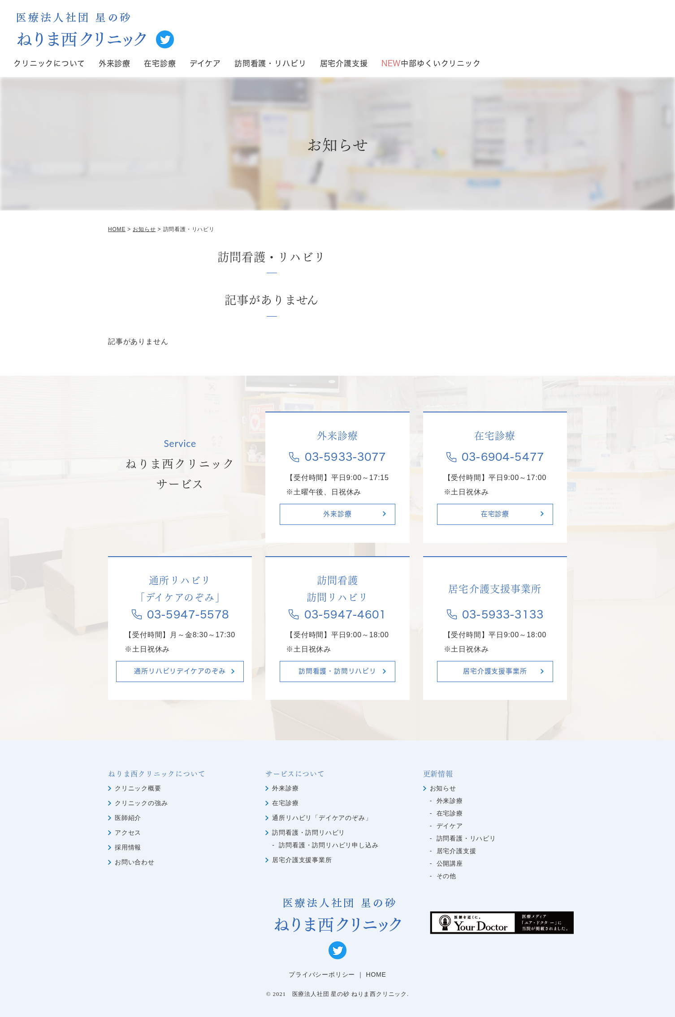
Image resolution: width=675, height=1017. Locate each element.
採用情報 (128, 847)
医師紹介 (128, 817)
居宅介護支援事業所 (495, 671)
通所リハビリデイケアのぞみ (179, 671)
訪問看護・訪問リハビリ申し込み (328, 845)
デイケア (205, 63)
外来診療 (114, 63)
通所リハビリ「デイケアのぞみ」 (322, 817)
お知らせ (443, 788)
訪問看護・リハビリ (270, 63)
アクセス (128, 832)
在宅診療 (160, 63)
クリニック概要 (138, 788)
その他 (446, 876)
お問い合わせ (135, 862)
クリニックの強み (141, 803)
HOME (376, 974)
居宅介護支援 (344, 63)
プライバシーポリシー (322, 974)
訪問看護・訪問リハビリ (337, 671)
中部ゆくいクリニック (431, 63)
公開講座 (450, 863)
